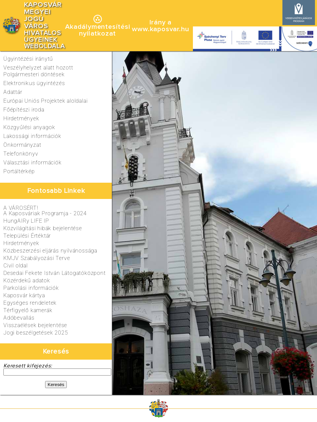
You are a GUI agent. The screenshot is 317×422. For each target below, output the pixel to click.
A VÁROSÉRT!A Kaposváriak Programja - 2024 (45, 211)
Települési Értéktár (27, 236)
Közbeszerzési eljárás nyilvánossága (50, 250)
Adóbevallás (19, 318)
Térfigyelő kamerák (27, 310)
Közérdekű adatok (26, 280)
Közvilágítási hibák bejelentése (42, 228)
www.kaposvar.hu (160, 29)
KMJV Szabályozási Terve (36, 258)
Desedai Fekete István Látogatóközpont (54, 273)
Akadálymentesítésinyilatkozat (97, 30)
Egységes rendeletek (30, 303)
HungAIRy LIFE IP (26, 221)
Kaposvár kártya (24, 295)
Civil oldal (15, 265)
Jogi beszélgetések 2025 (35, 332)
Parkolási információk (31, 288)
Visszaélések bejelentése (35, 325)
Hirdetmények (21, 243)
